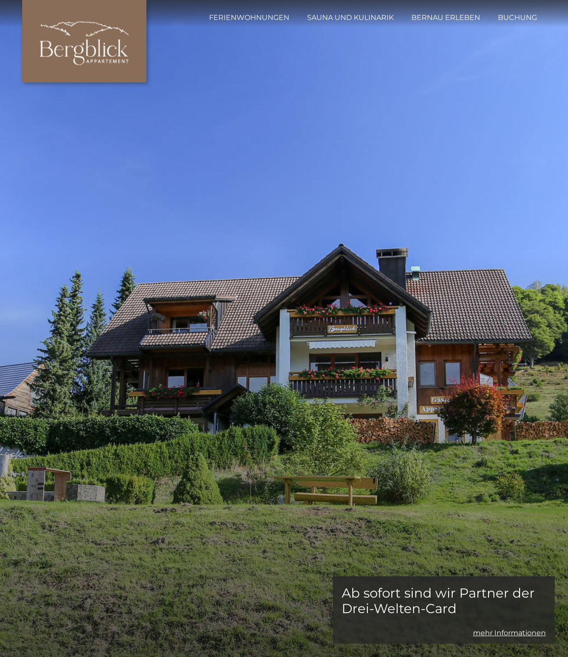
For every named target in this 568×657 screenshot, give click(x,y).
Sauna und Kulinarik (350, 17)
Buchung (517, 17)
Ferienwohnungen (249, 17)
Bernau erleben (445, 17)
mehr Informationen (509, 633)
